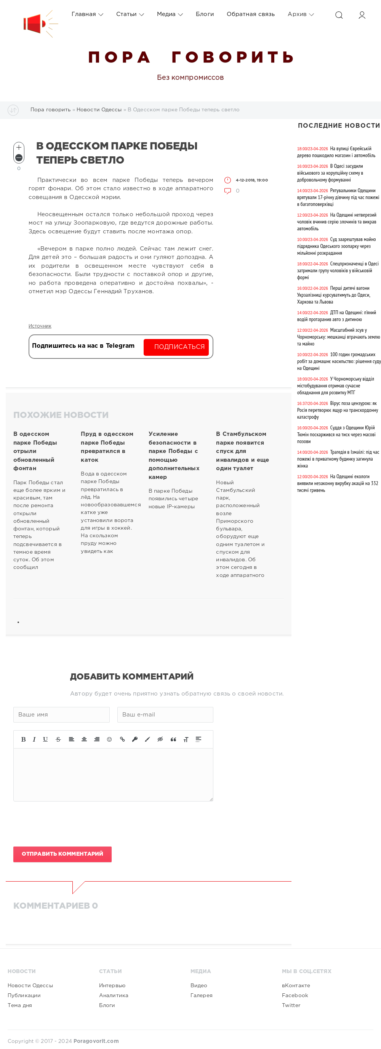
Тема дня (20, 1005)
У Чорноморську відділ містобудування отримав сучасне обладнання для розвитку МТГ (335, 385)
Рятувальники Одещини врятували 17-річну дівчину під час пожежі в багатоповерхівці (338, 197)
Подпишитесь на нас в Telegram (83, 346)
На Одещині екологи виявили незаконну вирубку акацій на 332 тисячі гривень (337, 483)
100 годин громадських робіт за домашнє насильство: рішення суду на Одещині (339, 361)
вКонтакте (296, 985)
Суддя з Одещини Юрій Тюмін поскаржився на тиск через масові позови (336, 434)
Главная (87, 14)
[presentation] (71, 824)
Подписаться (179, 347)
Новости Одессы (30, 985)
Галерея (201, 995)
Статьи (130, 14)
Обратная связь (251, 14)
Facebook (295, 995)
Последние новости (339, 126)
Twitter (291, 1005)
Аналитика (113, 995)
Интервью (112, 985)
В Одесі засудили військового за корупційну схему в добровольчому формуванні (330, 172)
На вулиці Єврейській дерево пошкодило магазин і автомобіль (336, 152)
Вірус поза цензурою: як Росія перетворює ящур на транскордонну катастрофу (337, 410)
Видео (199, 985)
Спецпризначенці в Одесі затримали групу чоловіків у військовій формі (338, 270)
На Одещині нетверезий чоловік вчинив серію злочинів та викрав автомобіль (336, 221)
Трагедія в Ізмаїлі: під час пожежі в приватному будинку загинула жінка (338, 458)
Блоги (205, 14)
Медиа (170, 14)
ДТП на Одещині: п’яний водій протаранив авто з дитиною (336, 316)
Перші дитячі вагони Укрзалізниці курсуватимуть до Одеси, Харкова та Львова (333, 294)
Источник (40, 326)
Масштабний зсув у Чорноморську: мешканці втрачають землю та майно (338, 336)
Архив (301, 14)
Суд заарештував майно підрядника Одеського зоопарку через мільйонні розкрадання (336, 246)
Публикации (24, 995)
